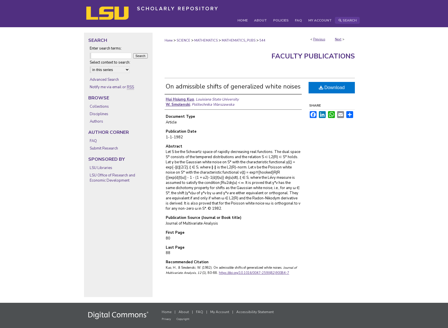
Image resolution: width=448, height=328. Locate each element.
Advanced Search (104, 79)
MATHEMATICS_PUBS (238, 40)
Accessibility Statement (255, 312)
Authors (96, 121)
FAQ (93, 141)
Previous (319, 39)
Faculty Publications (313, 56)
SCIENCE (183, 40)
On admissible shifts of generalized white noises (233, 86)
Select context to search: (110, 62)
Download (332, 87)
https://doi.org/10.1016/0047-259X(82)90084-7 (254, 273)
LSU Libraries (101, 167)
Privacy (166, 319)
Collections (99, 106)
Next (338, 39)
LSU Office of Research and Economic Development (112, 178)
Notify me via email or (112, 87)
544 (262, 40)
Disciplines (99, 114)
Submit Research (104, 148)
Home (169, 40)
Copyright (182, 319)
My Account (219, 312)
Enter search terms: (106, 48)
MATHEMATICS (206, 40)
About (184, 312)
